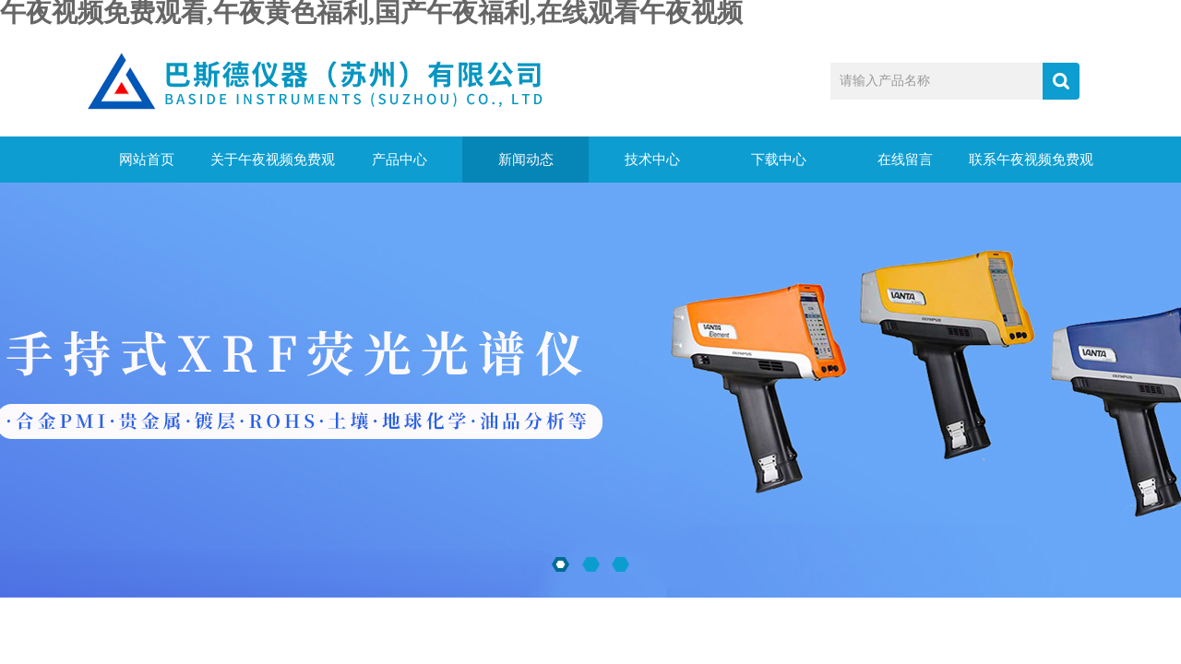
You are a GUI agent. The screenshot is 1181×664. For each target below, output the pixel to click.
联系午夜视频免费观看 (1031, 167)
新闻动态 (526, 159)
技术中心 (652, 159)
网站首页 (146, 159)
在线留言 (905, 159)
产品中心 (399, 159)
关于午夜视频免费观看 (272, 167)
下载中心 (778, 159)
